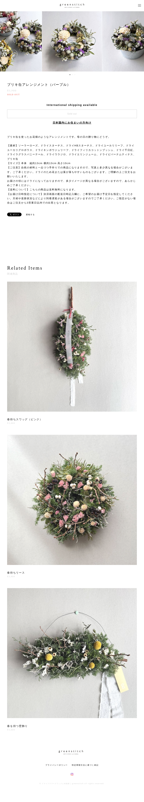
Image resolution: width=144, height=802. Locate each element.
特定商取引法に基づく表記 (85, 765)
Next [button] (138, 41)
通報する (30, 215)
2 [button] (72, 74)
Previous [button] (6, 41)
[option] (72, 41)
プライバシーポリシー (56, 765)
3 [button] (74, 74)
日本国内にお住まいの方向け (72, 122)
